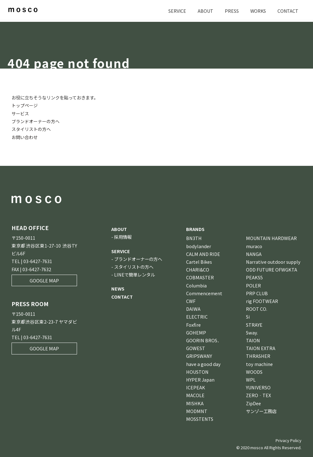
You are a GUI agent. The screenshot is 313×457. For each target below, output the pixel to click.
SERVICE (176, 10)
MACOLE (195, 395)
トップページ (25, 105)
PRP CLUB (257, 293)
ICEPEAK (195, 387)
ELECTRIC (197, 316)
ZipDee (253, 403)
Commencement (204, 293)
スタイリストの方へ (31, 129)
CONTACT (287, 10)
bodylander (198, 246)
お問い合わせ (25, 136)
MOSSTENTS (199, 418)
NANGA (254, 253)
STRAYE (254, 324)
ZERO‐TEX (258, 395)
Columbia (196, 285)
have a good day (203, 363)
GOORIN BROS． (204, 340)
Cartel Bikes (199, 261)
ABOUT (204, 10)
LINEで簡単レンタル (134, 274)
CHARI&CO (197, 269)
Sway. (252, 332)
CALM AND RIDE (203, 253)
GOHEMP (196, 332)
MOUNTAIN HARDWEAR (271, 237)
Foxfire (193, 324)
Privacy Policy (288, 440)
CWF (190, 300)
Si (248, 316)
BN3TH (194, 237)
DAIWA (193, 308)
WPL (251, 379)
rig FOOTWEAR (262, 300)
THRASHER (258, 355)
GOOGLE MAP (44, 280)
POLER (253, 285)
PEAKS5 (254, 277)
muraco (254, 246)
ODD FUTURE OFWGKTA (271, 269)
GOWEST (195, 347)
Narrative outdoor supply (273, 261)
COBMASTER (200, 277)
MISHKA (195, 403)
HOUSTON (197, 371)
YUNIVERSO (258, 387)
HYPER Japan (200, 379)
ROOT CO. (256, 308)
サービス (20, 113)
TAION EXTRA (260, 347)
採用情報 (123, 236)
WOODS (254, 371)
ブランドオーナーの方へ (36, 121)
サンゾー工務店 (261, 410)
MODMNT (196, 410)
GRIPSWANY (199, 355)
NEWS (117, 288)
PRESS (231, 10)
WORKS (257, 10)
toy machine (259, 363)
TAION (253, 340)
